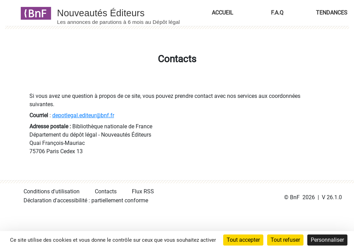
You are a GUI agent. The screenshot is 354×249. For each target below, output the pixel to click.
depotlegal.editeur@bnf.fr (83, 115)
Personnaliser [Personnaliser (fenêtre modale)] (327, 240)
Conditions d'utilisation (52, 191)
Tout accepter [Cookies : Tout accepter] (243, 240)
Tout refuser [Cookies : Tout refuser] (285, 240)
